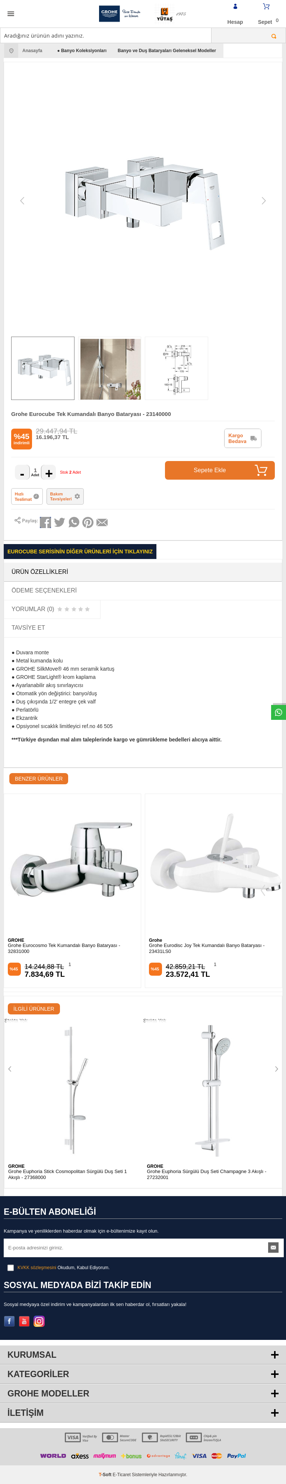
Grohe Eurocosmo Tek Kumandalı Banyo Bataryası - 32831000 (64, 948)
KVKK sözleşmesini (37, 1267)
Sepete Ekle (230, 470)
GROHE (16, 940)
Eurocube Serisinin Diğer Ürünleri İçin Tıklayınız (80, 551)
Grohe (155, 940)
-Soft (105, 1474)
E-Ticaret (122, 1474)
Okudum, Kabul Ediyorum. (58, 1267)
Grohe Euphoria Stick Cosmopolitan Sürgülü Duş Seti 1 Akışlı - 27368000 (67, 1174)
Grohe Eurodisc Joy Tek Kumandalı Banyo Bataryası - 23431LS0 (206, 948)
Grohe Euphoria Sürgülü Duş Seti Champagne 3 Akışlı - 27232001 (207, 1174)
